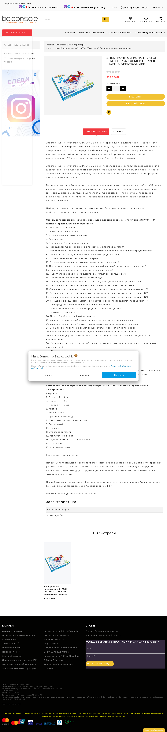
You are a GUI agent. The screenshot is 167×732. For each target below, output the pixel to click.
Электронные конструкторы (19, 668)
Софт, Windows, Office (56, 651)
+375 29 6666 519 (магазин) (90, 7)
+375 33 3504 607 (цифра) (44, 7)
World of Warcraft (12, 656)
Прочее (48, 668)
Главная (50, 45)
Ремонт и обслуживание (58, 664)
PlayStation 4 (51, 643)
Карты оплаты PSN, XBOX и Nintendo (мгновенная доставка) (62, 631)
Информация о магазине (150, 32)
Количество (113, 83)
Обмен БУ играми (54, 660)
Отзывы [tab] (118, 131)
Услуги (145, 7)
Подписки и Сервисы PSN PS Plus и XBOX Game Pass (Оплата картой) (21, 635)
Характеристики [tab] (96, 131)
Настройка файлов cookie (11, 704)
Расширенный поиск (92, 32)
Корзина (160, 20)
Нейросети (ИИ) (11, 651)
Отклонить (48, 375)
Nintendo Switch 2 (54, 639)
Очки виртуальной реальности (20, 664)
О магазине (158, 7)
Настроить (83, 375)
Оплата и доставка (120, 32)
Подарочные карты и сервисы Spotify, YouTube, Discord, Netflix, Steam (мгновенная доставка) (62, 647)
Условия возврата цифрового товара (20, 60)
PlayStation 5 (9, 639)
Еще (115, 7)
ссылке (122, 716)
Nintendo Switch (11, 647)
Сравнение (146, 20)
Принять (119, 375)
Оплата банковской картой (19, 53)
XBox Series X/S (11, 643)
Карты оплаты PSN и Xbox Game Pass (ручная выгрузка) (62, 656)
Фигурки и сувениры (56, 635)
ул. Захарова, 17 (129, 7)
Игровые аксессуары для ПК (19, 660)
